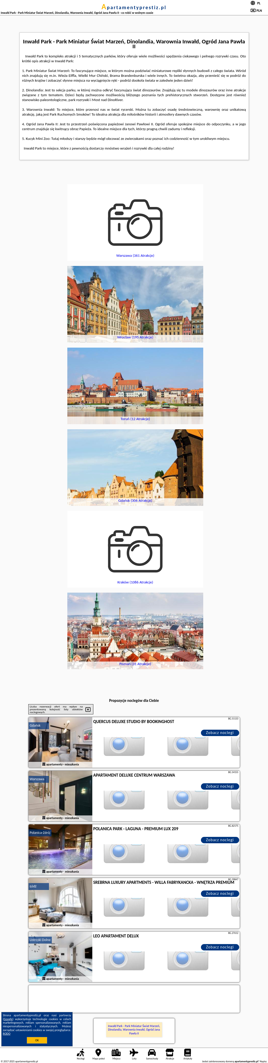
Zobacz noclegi (220, 732)
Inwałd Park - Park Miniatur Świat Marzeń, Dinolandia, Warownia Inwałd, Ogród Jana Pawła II (134, 1029)
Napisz (263, 1061)
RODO (6, 1033)
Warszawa (37, 779)
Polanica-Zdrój (40, 832)
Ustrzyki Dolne (40, 940)
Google (8, 1019)
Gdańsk (35, 725)
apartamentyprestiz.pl (134, 7)
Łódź (33, 886)
